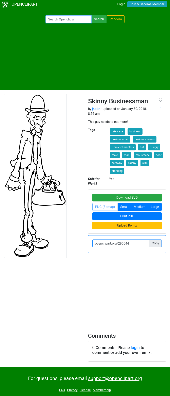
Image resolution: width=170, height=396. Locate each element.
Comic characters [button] (123, 147)
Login (121, 4)
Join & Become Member (147, 4)
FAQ (62, 390)
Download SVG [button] (127, 197)
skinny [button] (132, 163)
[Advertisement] (85, 56)
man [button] (127, 155)
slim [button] (145, 163)
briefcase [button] (117, 131)
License (85, 390)
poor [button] (159, 155)
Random (116, 19)
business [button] (135, 131)
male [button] (115, 155)
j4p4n (96, 109)
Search (99, 19)
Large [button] (155, 207)
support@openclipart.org (115, 378)
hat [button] (142, 147)
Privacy (72, 390)
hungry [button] (154, 147)
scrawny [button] (117, 163)
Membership (102, 390)
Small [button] (124, 207)
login (135, 347)
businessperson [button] (145, 139)
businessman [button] (120, 139)
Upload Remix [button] (127, 225)
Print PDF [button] (127, 216)
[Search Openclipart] (68, 19)
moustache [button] (143, 155)
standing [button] (117, 170)
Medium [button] (140, 207)
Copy (155, 243)
